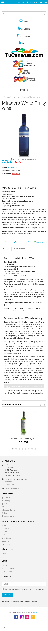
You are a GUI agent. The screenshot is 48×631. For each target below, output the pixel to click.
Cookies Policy (7, 571)
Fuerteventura (7, 544)
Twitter (17, 242)
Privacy (4, 565)
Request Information (19, 248)
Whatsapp (38, 242)
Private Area (32, 2)
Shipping (6, 501)
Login (4, 553)
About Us (6, 498)
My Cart (43, 2)
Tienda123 (35, 612)
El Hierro (5, 535)
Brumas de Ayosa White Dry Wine (23, 439)
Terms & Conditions (8, 568)
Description (7, 249)
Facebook (27, 242)
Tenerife (4, 526)
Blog (4, 513)
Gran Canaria (6, 538)
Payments (6, 507)
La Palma (5, 532)
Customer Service (8, 510)
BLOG (21, 2)
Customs (6, 504)
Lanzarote (5, 541)
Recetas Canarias (9, 516)
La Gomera (6, 529)
